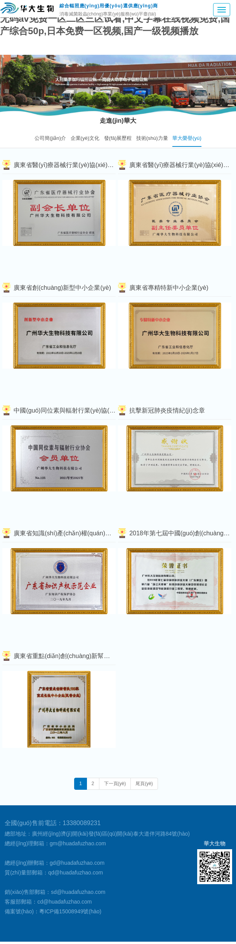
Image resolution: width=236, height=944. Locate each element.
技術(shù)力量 (152, 138)
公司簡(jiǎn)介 (50, 138)
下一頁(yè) (115, 783)
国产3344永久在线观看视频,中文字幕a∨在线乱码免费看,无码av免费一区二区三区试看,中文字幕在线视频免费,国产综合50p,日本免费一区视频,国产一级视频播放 (117, 18)
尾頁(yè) (144, 783)
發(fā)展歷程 (118, 138)
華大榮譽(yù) (186, 138)
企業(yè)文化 (85, 138)
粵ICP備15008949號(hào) (70, 911)
